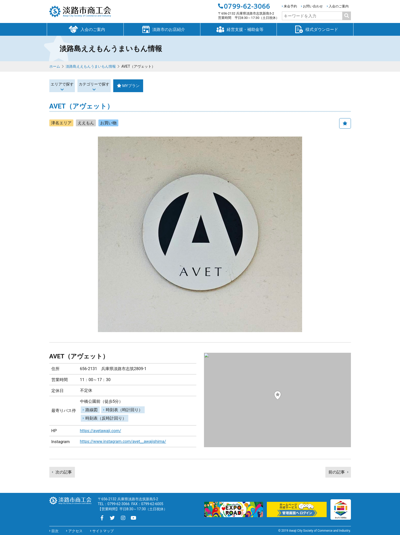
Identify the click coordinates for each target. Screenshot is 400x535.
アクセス (75, 531)
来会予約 (290, 6)
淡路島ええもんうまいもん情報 (91, 66)
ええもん (86, 122)
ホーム (54, 66)
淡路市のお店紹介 (161, 29)
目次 (55, 531)
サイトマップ (103, 531)
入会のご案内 (339, 6)
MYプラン (174, 85)
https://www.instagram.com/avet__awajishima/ (123, 441)
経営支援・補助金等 (238, 29)
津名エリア (61, 122)
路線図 (91, 409)
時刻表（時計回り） (124, 409)
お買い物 (108, 122)
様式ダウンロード (314, 29)
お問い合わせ (313, 6)
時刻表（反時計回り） (105, 418)
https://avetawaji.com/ (100, 430)
